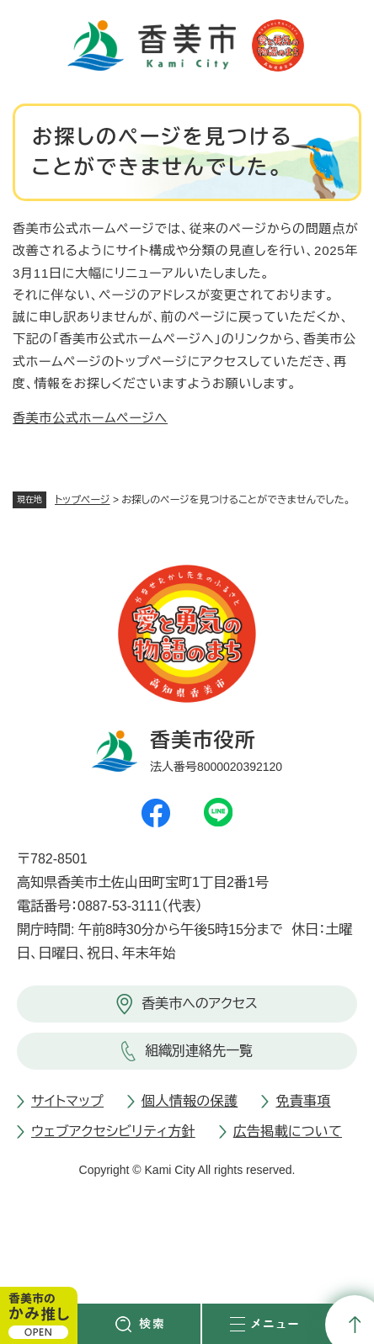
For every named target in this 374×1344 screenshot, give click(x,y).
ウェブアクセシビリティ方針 (113, 1131)
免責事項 (302, 1101)
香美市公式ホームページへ (90, 418)
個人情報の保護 (190, 1101)
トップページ (82, 500)
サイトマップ (67, 1101)
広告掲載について (287, 1131)
